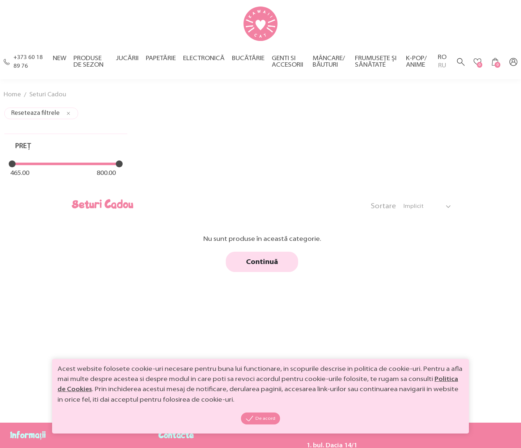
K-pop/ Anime (414, 64)
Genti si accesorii (286, 64)
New (58, 61)
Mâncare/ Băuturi (328, 64)
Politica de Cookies (151, 389)
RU (440, 69)
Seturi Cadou (49, 97)
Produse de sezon (88, 64)
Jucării (126, 61)
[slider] (11, 167)
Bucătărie (247, 61)
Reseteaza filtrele (41, 116)
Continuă (328, 176)
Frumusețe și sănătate (374, 64)
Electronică (203, 61)
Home (12, 97)
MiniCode (52, 435)
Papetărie (160, 61)
